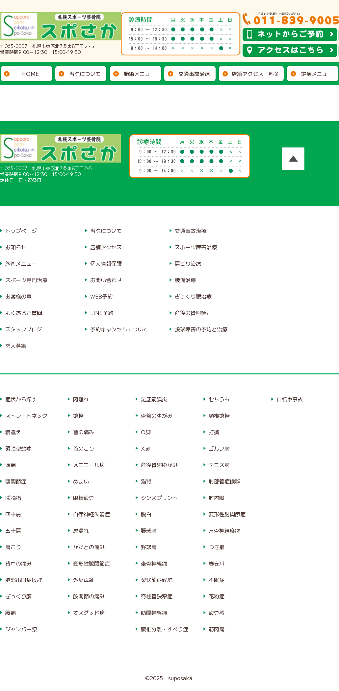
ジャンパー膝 (21, 629)
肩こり (13, 547)
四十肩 (13, 514)
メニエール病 (89, 465)
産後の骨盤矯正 (193, 313)
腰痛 (10, 612)
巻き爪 (216, 563)
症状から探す (21, 399)
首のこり (83, 448)
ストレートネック (26, 415)
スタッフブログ (23, 329)
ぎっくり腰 (18, 596)
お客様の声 (18, 296)
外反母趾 (83, 580)
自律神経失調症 (91, 514)
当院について (85, 74)
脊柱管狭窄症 (156, 596)
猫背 (146, 481)
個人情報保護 (106, 263)
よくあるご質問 (23, 313)
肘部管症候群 (224, 481)
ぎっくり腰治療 (193, 296)
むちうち (219, 399)
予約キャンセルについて (119, 329)
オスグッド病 (89, 612)
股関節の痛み (89, 596)
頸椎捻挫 (219, 415)
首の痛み (83, 432)
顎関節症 (15, 481)
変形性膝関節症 (91, 563)
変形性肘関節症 (227, 514)
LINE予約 (101, 313)
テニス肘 (219, 465)
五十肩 (13, 530)
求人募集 (15, 345)
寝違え (13, 432)
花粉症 (216, 596)
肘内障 (216, 498)
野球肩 (149, 547)
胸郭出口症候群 (23, 580)
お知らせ (15, 247)
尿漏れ (81, 530)
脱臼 (146, 514)
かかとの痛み (89, 547)
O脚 (146, 432)
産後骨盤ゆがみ (159, 465)
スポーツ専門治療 (26, 280)
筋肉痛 (216, 629)
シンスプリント (159, 498)
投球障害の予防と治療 (201, 329)
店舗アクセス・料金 (255, 74)
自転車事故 (289, 399)
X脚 (145, 448)
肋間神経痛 (154, 612)
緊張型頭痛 (18, 448)
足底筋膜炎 (154, 399)
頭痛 (10, 465)
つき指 (216, 547)
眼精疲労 (83, 498)
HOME (30, 74)
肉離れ (81, 399)
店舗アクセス (106, 247)
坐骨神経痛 (154, 563)
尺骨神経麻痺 (224, 530)
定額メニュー (317, 74)
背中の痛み (18, 563)
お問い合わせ (106, 280)
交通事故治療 (194, 74)
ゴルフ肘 (219, 448)
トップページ (21, 230)
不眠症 (216, 580)
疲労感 (216, 612)
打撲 (214, 432)
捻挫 (78, 415)
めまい (81, 481)
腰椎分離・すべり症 (164, 629)
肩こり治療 (188, 263)
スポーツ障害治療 (196, 247)
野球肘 (149, 530)
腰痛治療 (185, 280)
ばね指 (13, 498)
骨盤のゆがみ (156, 415)
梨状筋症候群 (156, 580)
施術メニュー (139, 74)
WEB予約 (101, 296)
